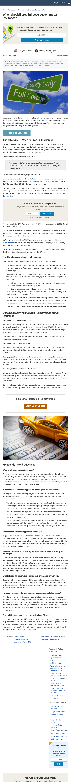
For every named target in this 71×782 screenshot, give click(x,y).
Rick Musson (28, 50)
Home (5, 10)
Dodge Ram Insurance (58, 712)
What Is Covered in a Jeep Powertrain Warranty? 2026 (57, 668)
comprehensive (8, 243)
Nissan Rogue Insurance (59, 730)
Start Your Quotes (35, 405)
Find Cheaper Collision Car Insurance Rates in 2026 (50, 638)
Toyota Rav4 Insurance (58, 733)
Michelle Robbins (51, 50)
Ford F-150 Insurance (58, 739)
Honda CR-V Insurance (58, 736)
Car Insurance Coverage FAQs (35, 10)
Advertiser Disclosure (62, 55)
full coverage (42, 120)
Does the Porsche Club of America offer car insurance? (58, 691)
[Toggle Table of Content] (17, 133)
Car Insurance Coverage (16, 10)
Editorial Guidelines (9, 62)
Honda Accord (32, 179)
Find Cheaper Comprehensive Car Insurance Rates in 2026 (23, 639)
